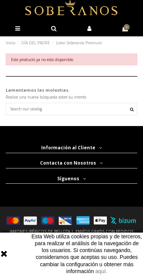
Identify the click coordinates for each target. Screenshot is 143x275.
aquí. (101, 271)
